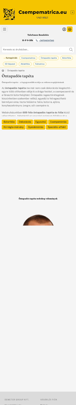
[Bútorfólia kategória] (9, 122)
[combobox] (38, 49)
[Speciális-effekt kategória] (57, 127)
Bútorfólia (66, 58)
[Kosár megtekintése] (70, 29)
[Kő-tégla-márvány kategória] (13, 127)
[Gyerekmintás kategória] (35, 127)
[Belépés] (64, 29)
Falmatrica (39, 64)
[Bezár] (72, 12)
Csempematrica (28, 58)
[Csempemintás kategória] (58, 122)
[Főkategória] (3, 70)
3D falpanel (10, 64)
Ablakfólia (25, 64)
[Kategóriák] (4, 29)
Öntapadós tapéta (49, 58)
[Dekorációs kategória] (25, 122)
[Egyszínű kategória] (41, 122)
